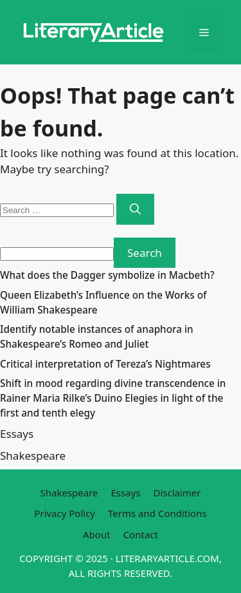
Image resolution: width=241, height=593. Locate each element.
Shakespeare (33, 455)
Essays (16, 433)
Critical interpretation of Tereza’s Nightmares (105, 363)
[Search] (135, 209)
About (97, 534)
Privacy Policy (64, 513)
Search (144, 252)
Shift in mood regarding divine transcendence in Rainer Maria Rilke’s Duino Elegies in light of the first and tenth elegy (113, 398)
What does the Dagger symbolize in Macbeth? (107, 274)
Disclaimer (177, 492)
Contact (140, 534)
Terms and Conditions (157, 513)
